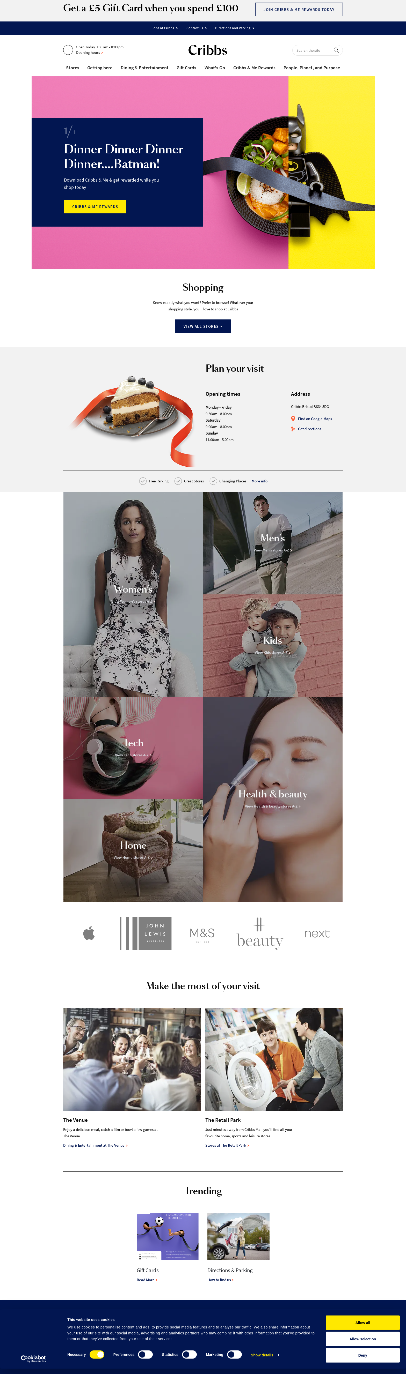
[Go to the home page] (208, 51)
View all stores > (203, 326)
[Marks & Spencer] (203, 934)
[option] (203, 172)
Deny (362, 1360)
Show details (262, 1360)
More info (259, 481)
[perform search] (337, 50)
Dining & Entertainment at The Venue (95, 1145)
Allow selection (363, 1344)
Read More (147, 1279)
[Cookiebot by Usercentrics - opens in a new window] (33, 1364)
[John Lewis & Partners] (145, 934)
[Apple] (88, 934)
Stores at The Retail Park (227, 1145)
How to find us (220, 1279)
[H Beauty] (260, 934)
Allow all (363, 1328)
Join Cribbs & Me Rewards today (299, 9)
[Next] (317, 934)
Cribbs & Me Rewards (95, 206)
